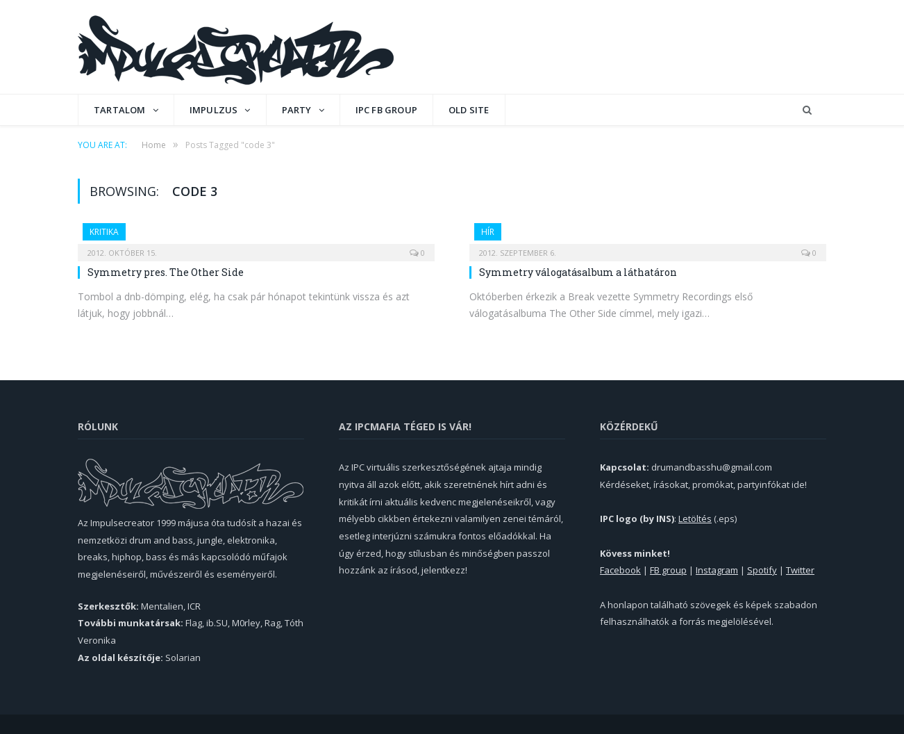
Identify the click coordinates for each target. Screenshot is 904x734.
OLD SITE (469, 110)
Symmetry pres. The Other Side (165, 272)
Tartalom (120, 110)
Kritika (104, 232)
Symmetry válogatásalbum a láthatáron (578, 272)
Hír (487, 232)
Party (297, 110)
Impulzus (214, 110)
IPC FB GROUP (386, 110)
